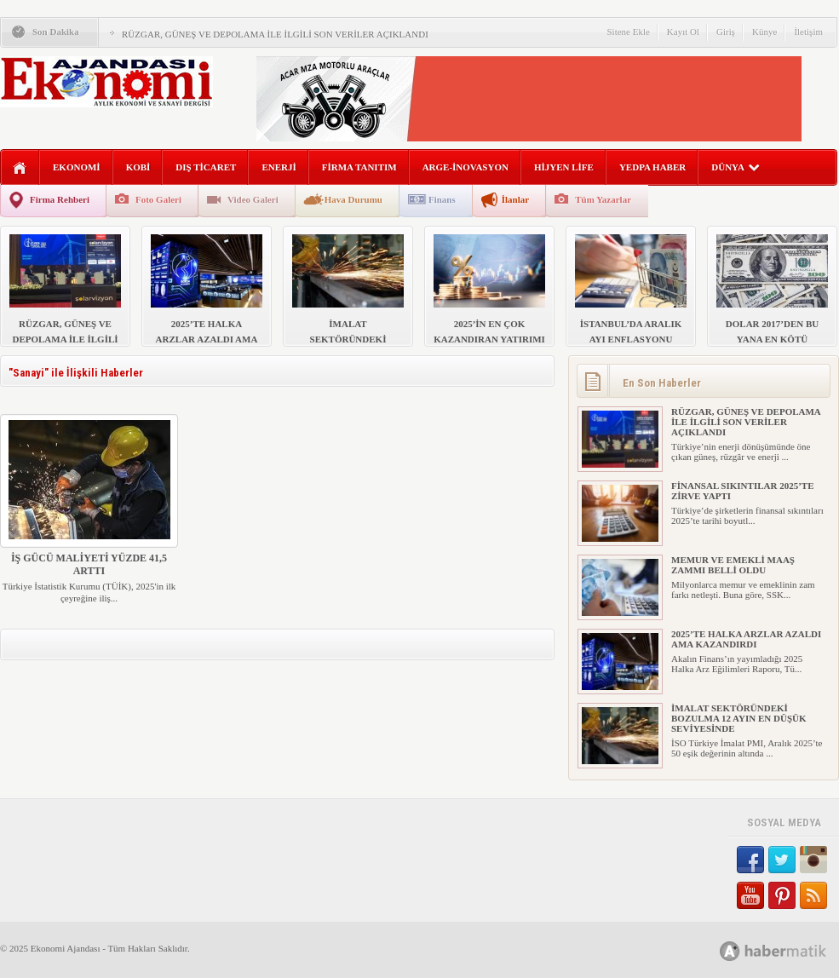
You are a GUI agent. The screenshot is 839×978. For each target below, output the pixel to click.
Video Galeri (253, 199)
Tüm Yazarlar (603, 199)
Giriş (725, 31)
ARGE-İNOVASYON (465, 167)
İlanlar (515, 199)
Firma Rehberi (59, 199)
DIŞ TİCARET (205, 167)
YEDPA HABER (652, 167)
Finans (442, 199)
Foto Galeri (158, 199)
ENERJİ (278, 167)
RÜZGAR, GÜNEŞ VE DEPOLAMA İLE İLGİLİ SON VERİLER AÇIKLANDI (275, 34)
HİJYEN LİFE (564, 167)
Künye (764, 31)
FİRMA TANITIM (359, 167)
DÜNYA (735, 167)
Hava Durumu (353, 199)
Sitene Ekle (627, 31)
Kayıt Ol (683, 31)
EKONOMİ (77, 167)
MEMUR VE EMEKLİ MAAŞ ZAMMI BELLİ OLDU (733, 565)
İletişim (808, 31)
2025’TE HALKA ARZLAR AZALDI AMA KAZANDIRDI (746, 639)
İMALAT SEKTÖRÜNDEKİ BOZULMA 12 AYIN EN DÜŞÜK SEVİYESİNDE (739, 718)
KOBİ (138, 167)
